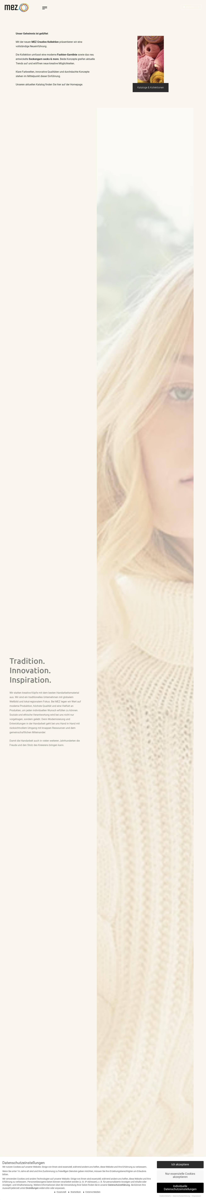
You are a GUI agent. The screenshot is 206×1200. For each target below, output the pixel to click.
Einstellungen (32, 1188)
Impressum (196, 1196)
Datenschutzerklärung (119, 1185)
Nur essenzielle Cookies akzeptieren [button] (180, 1175)
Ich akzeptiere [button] (180, 1164)
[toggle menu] (44, 8)
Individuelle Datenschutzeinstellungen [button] (180, 1188)
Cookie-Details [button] (165, 1196)
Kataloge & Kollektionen (150, 87)
